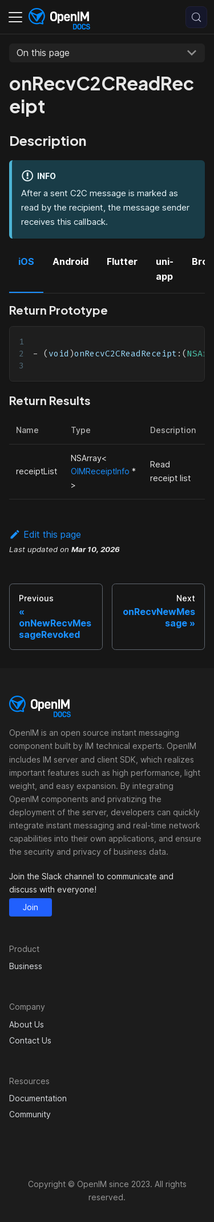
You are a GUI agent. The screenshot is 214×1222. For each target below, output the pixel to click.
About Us (26, 1024)
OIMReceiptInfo (100, 471)
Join (30, 907)
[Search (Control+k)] (196, 17)
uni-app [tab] (164, 269)
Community (30, 1114)
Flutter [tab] (122, 261)
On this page (43, 52)
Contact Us (30, 1040)
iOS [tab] (26, 261)
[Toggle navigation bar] (15, 17)
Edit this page (45, 534)
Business (25, 966)
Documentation (38, 1098)
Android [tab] (70, 261)
